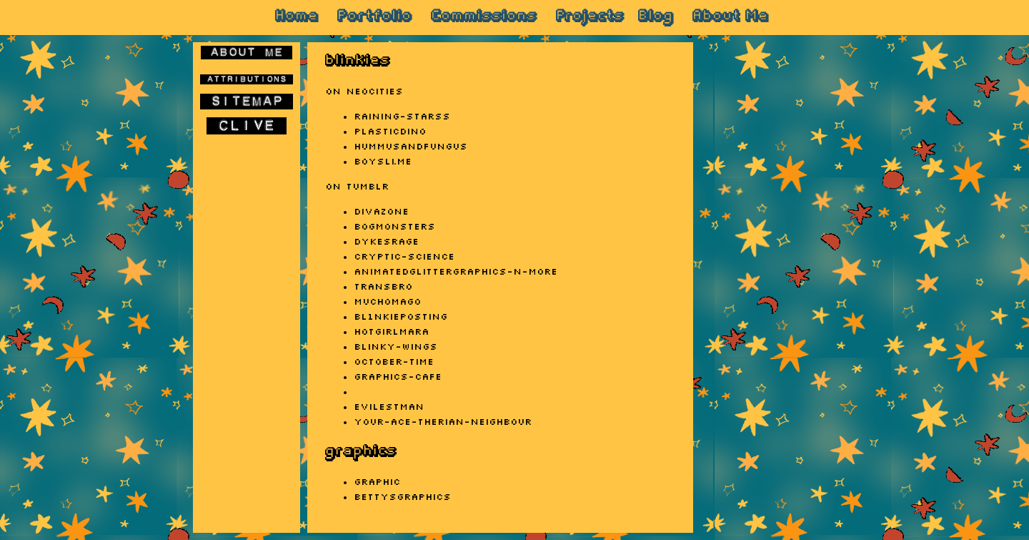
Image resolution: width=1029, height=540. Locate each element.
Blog (655, 17)
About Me (730, 17)
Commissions (484, 17)
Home (296, 17)
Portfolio (374, 17)
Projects (590, 17)
